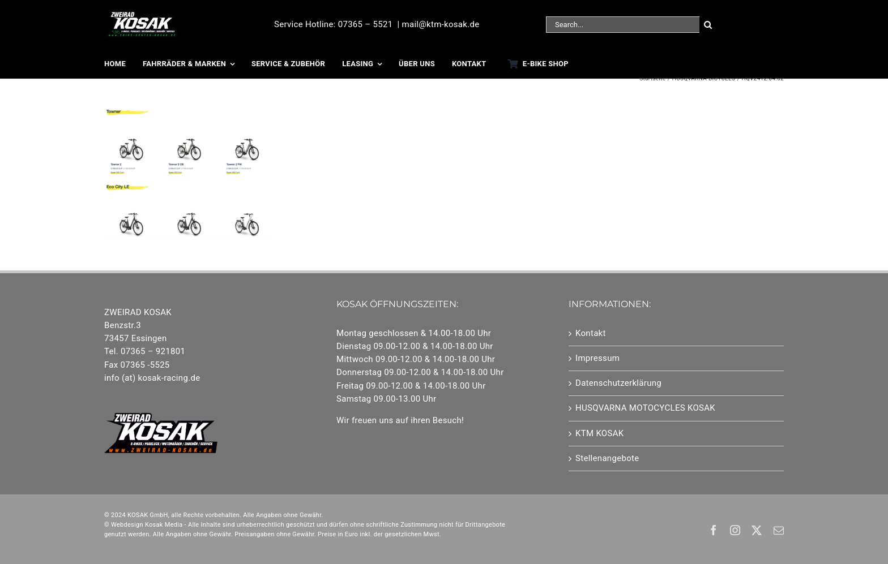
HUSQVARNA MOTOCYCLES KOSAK (645, 408)
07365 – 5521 (365, 24)
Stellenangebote (607, 458)
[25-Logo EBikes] (141, 15)
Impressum (597, 358)
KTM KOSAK (599, 433)
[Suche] (707, 24)
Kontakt (590, 333)
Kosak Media (164, 524)
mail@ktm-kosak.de (440, 24)
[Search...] (622, 24)
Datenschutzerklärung (618, 383)
